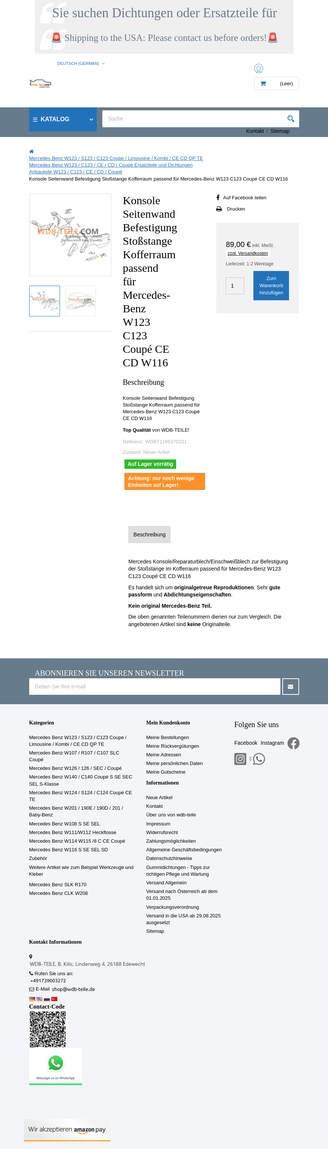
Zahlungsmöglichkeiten (171, 841)
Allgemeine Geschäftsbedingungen (184, 849)
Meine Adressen (163, 754)
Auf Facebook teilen (244, 197)
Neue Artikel (159, 797)
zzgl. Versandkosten (248, 253)
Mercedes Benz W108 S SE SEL (64, 824)
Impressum (158, 824)
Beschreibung (149, 535)
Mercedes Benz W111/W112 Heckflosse (73, 832)
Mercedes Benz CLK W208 (58, 893)
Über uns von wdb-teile (171, 815)
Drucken (236, 209)
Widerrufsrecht (162, 832)
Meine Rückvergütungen (172, 746)
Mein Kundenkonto (168, 723)
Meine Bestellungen (167, 737)
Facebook (245, 743)
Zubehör (38, 858)
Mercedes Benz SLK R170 (58, 884)
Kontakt (255, 131)
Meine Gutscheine (166, 772)
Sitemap (279, 131)
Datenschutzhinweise (169, 858)
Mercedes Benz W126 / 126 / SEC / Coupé (75, 768)
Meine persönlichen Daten (174, 763)
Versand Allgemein (166, 882)
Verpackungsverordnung (172, 907)
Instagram (272, 743)
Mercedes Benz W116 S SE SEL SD (68, 849)
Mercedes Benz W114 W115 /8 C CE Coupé (77, 841)
